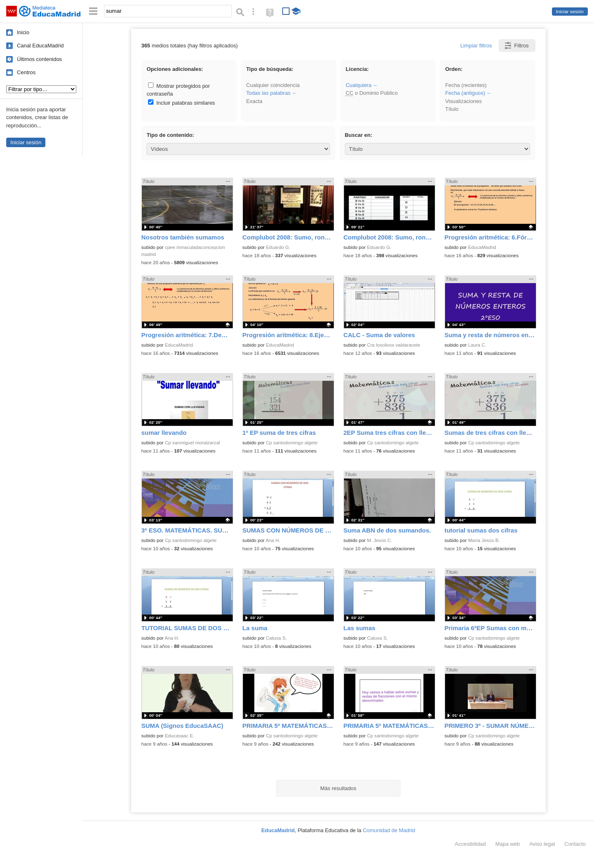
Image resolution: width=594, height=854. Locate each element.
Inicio (23, 32)
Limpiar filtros (476, 45)
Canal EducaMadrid (40, 45)
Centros (26, 72)
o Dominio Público (372, 93)
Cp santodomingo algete (292, 442)
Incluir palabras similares (181, 103)
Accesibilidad (470, 844)
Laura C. (477, 345)
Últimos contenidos (39, 59)
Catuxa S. (276, 638)
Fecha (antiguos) (465, 93)
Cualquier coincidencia (273, 85)
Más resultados (338, 788)
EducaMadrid (482, 247)
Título (451, 109)
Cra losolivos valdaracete (393, 345)
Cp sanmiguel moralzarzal (192, 442)
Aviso (542, 844)
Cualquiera (358, 85)
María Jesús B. (484, 540)
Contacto (575, 844)
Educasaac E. (179, 735)
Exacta (254, 101)
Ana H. (273, 540)
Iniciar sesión (570, 11)
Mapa (507, 844)
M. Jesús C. (379, 540)
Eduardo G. (278, 247)
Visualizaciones (463, 101)
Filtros (516, 45)
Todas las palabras (268, 93)
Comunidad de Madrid (389, 830)
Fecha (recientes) (465, 85)
